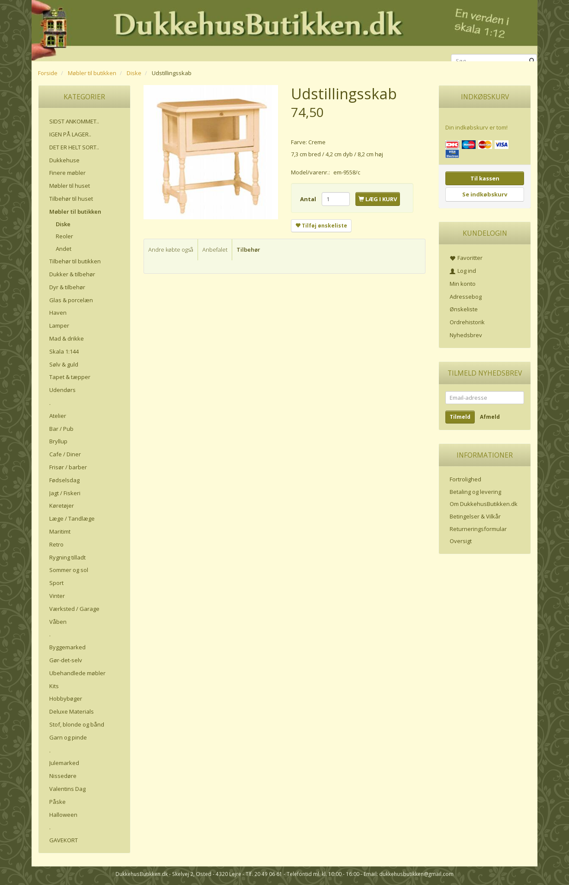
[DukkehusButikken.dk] (284, 29)
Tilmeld (460, 416)
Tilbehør (248, 249)
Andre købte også (170, 249)
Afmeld (490, 416)
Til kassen (484, 178)
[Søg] (532, 61)
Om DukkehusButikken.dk (484, 504)
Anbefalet (214, 249)
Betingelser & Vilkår (475, 516)
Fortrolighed (465, 479)
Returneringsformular (478, 529)
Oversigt (461, 541)
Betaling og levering (475, 492)
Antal (308, 199)
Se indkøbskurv (484, 194)
